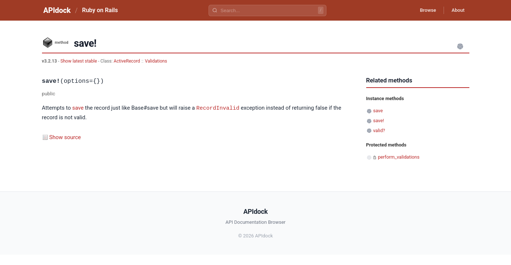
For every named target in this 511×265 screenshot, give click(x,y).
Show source (65, 137)
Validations (156, 61)
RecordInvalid (217, 108)
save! (378, 120)
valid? (379, 130)
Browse (422, 10)
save (78, 108)
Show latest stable (79, 61)
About (456, 10)
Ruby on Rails (100, 10)
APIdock (57, 10)
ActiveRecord (127, 61)
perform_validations (399, 157)
